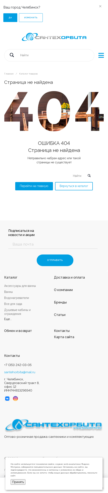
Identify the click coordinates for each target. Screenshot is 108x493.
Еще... (8, 319)
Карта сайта (64, 337)
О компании (63, 290)
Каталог (10, 277)
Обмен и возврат (18, 331)
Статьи (59, 315)
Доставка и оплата (69, 277)
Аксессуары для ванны (20, 285)
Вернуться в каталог (74, 186)
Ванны (8, 292)
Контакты (62, 331)
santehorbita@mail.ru (19, 372)
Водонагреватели (16, 298)
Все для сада (13, 304)
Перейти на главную (34, 186)
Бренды (60, 302)
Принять (18, 482)
